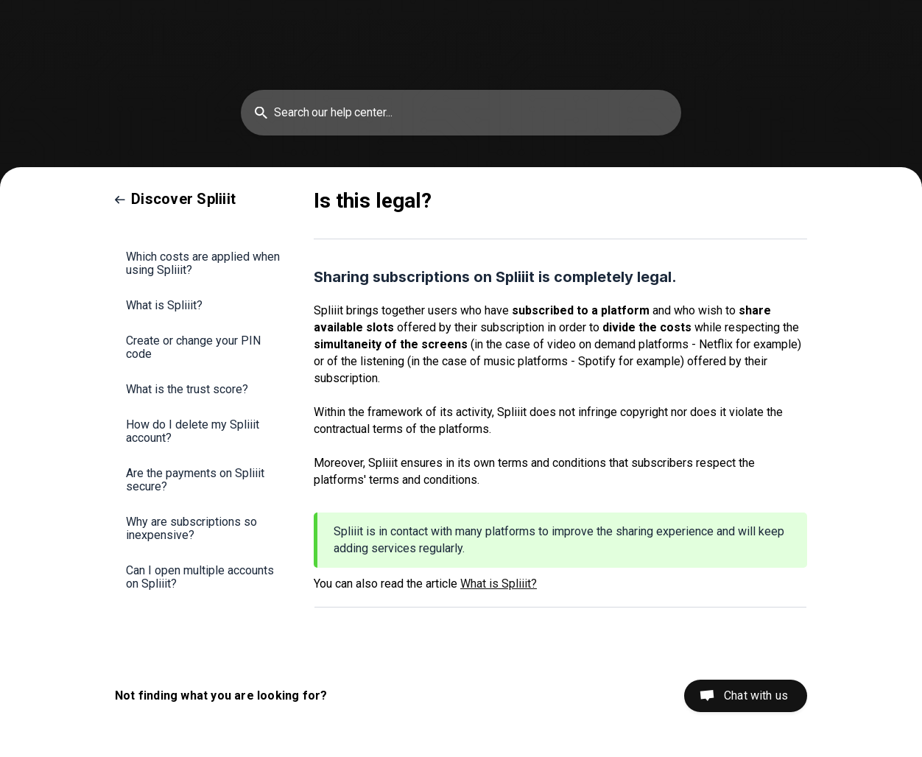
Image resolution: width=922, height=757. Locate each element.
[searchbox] (461, 112)
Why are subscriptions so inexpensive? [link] (191, 528)
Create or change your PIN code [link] (193, 347)
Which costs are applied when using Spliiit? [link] (203, 263)
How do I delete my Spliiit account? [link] (192, 431)
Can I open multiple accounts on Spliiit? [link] (200, 577)
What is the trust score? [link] (187, 389)
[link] (175, 198)
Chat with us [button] (756, 696)
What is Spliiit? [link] (164, 305)
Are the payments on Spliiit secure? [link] (195, 479)
